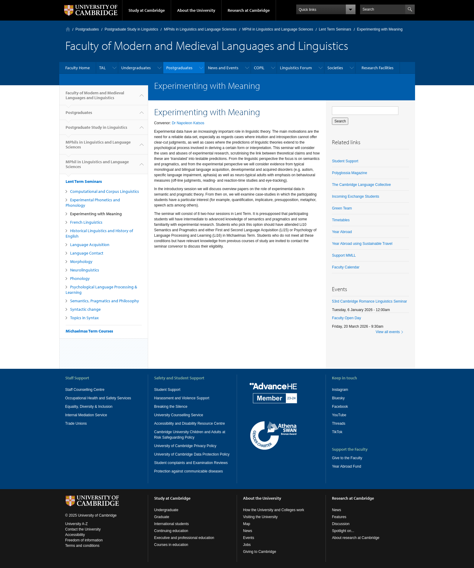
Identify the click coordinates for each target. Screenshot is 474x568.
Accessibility (75, 535)
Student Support (345, 161)
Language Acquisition (89, 244)
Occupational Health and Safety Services (98, 398)
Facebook (340, 406)
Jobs (247, 545)
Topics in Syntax (84, 317)
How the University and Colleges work (273, 510)
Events (248, 538)
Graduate (161, 517)
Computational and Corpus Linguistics (104, 191)
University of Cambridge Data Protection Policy (191, 454)
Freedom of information (84, 540)
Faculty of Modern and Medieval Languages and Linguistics (95, 97)
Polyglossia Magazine (349, 173)
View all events (388, 332)
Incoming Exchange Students (355, 196)
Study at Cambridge (146, 10)
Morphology (81, 261)
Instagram (340, 390)
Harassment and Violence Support (181, 398)
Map (246, 524)
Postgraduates (87, 29)
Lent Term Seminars (335, 29)
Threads (338, 423)
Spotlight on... (343, 531)
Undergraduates (136, 67)
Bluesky (338, 398)
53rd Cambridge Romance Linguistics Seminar (369, 301)
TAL (102, 67)
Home (67, 29)
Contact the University (83, 529)
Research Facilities (378, 67)
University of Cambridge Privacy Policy (185, 446)
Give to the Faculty (347, 458)
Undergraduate (166, 510)
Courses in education (171, 545)
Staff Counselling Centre (85, 390)
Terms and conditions (82, 546)
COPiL (259, 67)
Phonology (80, 278)
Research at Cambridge (249, 10)
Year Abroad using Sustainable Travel (362, 244)
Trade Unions (76, 423)
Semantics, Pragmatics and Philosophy (104, 300)
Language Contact (86, 253)
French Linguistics (86, 222)
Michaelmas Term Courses (89, 331)
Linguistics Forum (296, 67)
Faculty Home (77, 67)
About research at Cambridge (355, 538)
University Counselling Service (178, 415)
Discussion (340, 524)
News (247, 531)
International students (171, 524)
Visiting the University (260, 517)
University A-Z (76, 524)
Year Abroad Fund (346, 466)
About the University (196, 10)
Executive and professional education (184, 538)
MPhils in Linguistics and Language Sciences (200, 29)
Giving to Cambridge (259, 552)
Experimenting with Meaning (96, 213)
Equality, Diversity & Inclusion (89, 406)
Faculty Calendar (345, 267)
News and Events (223, 67)
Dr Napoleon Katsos (188, 123)
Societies (335, 67)
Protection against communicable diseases (188, 471)
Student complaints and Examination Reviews (191, 463)
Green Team (342, 208)
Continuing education (171, 531)
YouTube (339, 415)
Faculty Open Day (346, 318)
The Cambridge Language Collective (361, 185)
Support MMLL (344, 255)
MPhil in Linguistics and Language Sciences (277, 29)
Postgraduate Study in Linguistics (131, 29)
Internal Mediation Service (86, 415)
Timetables (340, 220)
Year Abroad (342, 232)
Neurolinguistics (84, 270)
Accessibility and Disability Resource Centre (189, 423)
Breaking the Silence (170, 406)
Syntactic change (85, 309)
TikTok (337, 432)
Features (339, 517)
